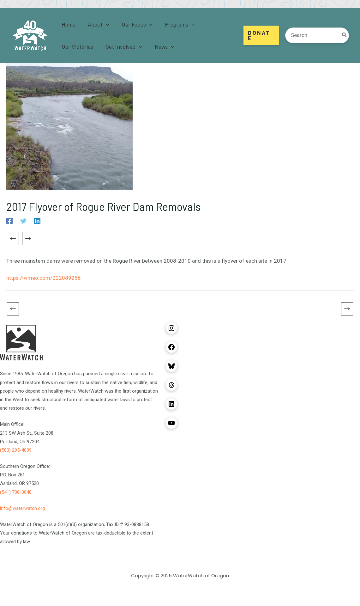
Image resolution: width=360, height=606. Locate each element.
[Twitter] (23, 220)
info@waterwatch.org (22, 508)
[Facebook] (9, 220)
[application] (104, 24)
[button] (261, 35)
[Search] (344, 35)
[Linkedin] (37, 220)
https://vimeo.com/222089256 (43, 278)
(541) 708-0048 (16, 492)
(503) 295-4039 (16, 450)
